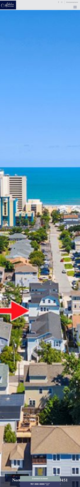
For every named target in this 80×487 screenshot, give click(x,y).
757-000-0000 (37, 484)
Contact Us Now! (40, 478)
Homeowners (72, 2)
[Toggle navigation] (75, 7)
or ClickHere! (47, 484)
